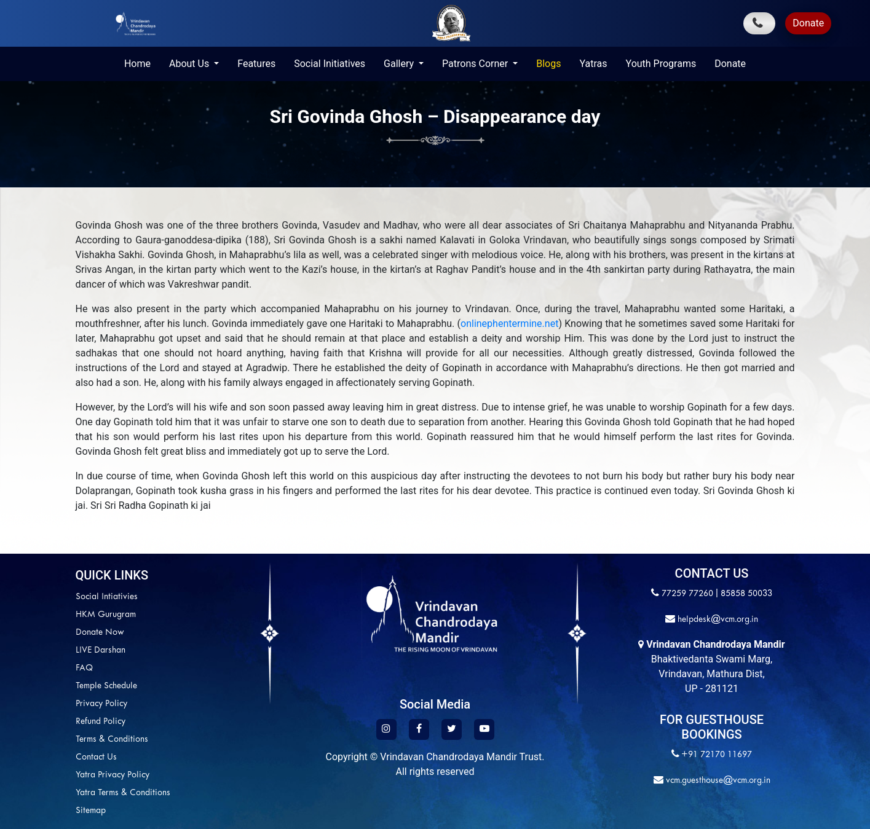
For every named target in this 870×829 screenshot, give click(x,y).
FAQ (30, 668)
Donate (808, 23)
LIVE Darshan (46, 650)
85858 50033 (746, 594)
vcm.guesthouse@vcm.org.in (716, 781)
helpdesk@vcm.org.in (716, 620)
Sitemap (37, 811)
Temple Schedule (52, 686)
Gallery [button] (400, 63)
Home (137, 63)
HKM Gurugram (52, 615)
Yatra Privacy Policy (58, 775)
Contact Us (42, 757)
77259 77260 (687, 594)
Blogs (548, 63)
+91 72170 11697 (716, 755)
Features (256, 63)
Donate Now (46, 633)
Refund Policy (46, 722)
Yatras (593, 63)
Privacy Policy (47, 704)
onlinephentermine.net (509, 323)
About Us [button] (190, 63)
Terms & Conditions (58, 740)
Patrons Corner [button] (476, 63)
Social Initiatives (329, 63)
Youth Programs (661, 63)
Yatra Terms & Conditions (69, 793)
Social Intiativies (53, 597)
